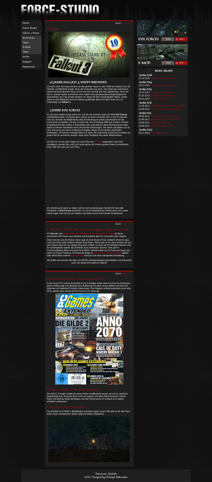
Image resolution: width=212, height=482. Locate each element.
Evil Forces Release (160, 122)
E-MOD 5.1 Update (160, 99)
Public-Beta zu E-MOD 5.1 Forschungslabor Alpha (88, 233)
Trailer (166, 39)
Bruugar (98, 142)
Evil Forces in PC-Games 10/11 (166, 116)
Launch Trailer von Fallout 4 (164, 85)
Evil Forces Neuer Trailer (162, 126)
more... (180, 39)
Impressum (100, 474)
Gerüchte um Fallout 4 (161, 92)
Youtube (112, 474)
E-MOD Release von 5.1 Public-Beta (168, 106)
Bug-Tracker (77, 255)
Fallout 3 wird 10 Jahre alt (163, 78)
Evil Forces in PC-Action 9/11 (165, 119)
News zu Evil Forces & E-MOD (165, 109)
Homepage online (159, 133)
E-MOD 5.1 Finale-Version (163, 95)
